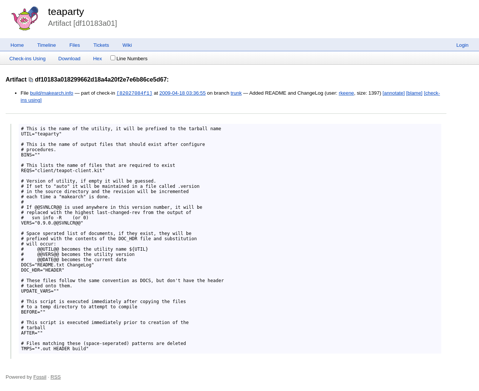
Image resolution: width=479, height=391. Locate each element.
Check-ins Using (27, 58)
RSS (56, 377)
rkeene (346, 93)
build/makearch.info (51, 93)
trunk (236, 93)
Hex (97, 58)
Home (17, 45)
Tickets (101, 45)
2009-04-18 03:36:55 (182, 93)
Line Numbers (128, 58)
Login (462, 45)
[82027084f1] (134, 93)
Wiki (127, 45)
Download (69, 58)
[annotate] (393, 93)
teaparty (66, 11)
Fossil (39, 377)
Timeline (46, 45)
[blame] (414, 93)
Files (74, 45)
